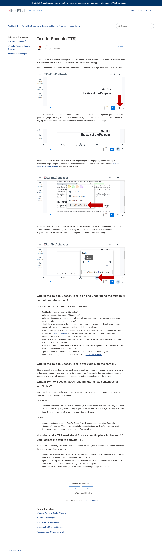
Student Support (74, 26)
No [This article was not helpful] (87, 488)
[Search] (135, 26)
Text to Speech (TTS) (17, 41)
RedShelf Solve (13, 26)
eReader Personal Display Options (19, 47)
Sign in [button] (148, 11)
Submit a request (136, 11)
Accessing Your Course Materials (51, 532)
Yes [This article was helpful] (74, 488)
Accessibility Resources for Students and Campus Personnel (44, 26)
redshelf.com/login (59, 333)
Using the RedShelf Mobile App (50, 527)
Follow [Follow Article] (120, 46)
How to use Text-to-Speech (48, 522)
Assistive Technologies (17, 54)
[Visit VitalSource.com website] (81, 3)
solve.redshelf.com (94, 354)
